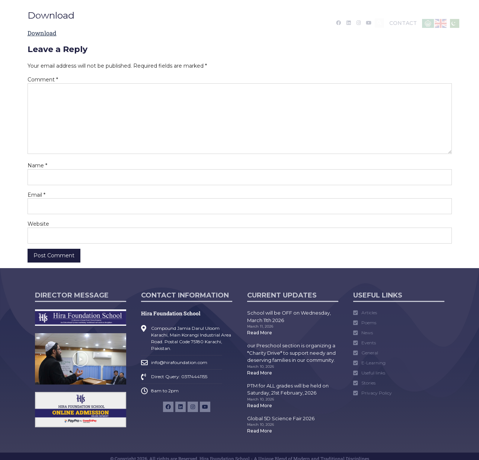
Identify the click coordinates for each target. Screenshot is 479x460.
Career (297, 23)
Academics (187, 23)
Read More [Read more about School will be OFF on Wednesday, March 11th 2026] (259, 332)
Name (37, 165)
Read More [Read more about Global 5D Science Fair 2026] (259, 431)
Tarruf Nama (261, 23)
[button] (379, 23)
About (106, 23)
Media (224, 23)
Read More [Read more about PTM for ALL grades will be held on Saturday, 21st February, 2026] (259, 405)
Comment (43, 79)
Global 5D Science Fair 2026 (280, 418)
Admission (143, 23)
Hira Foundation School (170, 313)
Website (38, 223)
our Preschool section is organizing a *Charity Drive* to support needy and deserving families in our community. (291, 352)
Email (36, 194)
